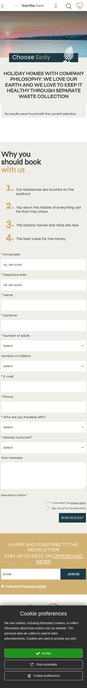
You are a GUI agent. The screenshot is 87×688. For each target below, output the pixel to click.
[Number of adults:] (43, 345)
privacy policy (78, 502)
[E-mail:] (43, 386)
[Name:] (43, 305)
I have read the (25, 586)
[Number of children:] (43, 366)
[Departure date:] (43, 285)
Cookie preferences (43, 676)
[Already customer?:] (43, 447)
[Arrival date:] (43, 264)
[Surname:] (43, 325)
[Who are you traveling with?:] (43, 427)
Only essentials (43, 665)
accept (43, 653)
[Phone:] (43, 407)
